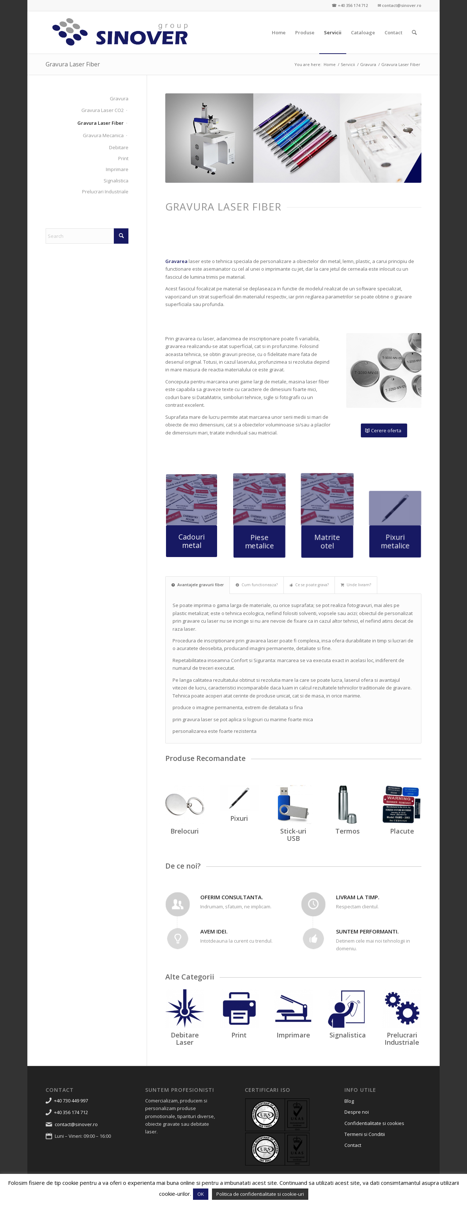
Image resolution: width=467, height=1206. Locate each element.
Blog (349, 1101)
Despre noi (356, 1112)
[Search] (414, 32)
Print (123, 158)
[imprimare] (293, 1008)
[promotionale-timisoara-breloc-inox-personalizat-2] (184, 804)
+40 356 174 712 (71, 1112)
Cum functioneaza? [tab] (257, 584)
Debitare (118, 147)
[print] (239, 1008)
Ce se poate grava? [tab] (309, 584)
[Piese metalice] (259, 534)
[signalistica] (347, 1008)
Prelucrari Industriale (105, 191)
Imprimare (117, 169)
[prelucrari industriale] (401, 1008)
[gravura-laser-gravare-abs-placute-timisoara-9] (401, 804)
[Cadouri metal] (191, 540)
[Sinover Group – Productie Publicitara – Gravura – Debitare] (120, 32)
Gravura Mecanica (103, 135)
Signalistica (116, 180)
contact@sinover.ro (76, 1124)
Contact (352, 1145)
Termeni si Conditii (364, 1134)
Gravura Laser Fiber (73, 64)
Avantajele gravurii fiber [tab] (197, 584)
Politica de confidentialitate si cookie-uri (260, 1194)
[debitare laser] (184, 1008)
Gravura (119, 98)
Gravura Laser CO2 (102, 110)
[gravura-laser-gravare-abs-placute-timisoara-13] (192, 500)
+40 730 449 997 (71, 1100)
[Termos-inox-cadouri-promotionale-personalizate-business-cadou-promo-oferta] (347, 804)
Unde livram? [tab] (356, 584)
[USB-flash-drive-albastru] (293, 804)
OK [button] (200, 1194)
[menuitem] (278, 32)
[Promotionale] (239, 798)
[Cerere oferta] (384, 431)
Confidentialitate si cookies (374, 1123)
